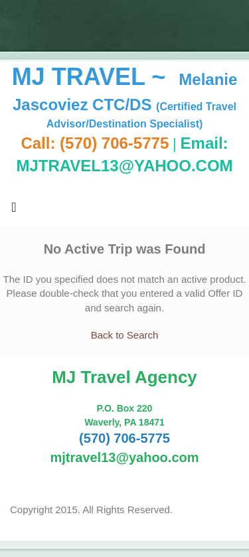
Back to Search (125, 335)
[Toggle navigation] (14, 210)
